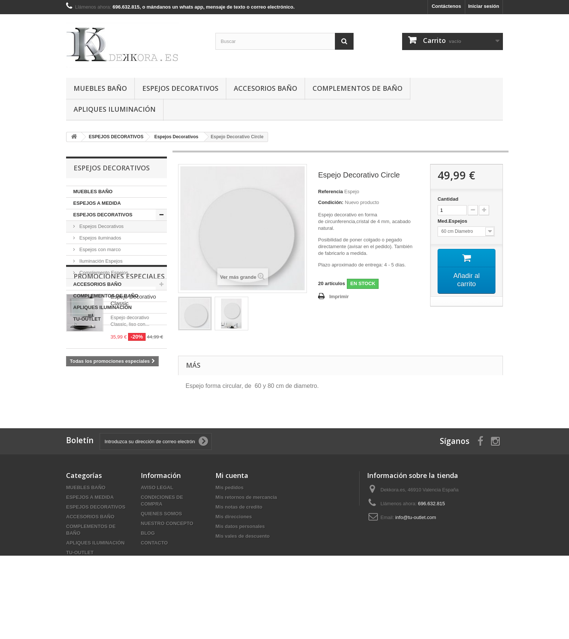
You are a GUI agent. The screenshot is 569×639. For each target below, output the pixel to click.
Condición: (330, 202)
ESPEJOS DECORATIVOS (180, 88)
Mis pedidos (229, 527)
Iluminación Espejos (100, 261)
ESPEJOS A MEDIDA (97, 203)
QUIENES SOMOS (161, 553)
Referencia (330, 191)
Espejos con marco (99, 249)
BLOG (148, 572)
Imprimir (339, 296)
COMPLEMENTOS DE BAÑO (357, 88)
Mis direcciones (233, 556)
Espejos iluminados (99, 238)
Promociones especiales (119, 347)
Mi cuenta (231, 514)
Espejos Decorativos (101, 226)
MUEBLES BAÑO (100, 88)
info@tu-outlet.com (415, 556)
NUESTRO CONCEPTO (167, 562)
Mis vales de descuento (242, 575)
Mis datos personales (240, 565)
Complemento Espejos (103, 272)
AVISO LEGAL (157, 527)
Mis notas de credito (238, 546)
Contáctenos (446, 6)
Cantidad (448, 199)
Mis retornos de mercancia (246, 536)
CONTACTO (154, 582)
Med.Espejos (453, 221)
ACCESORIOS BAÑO (265, 88)
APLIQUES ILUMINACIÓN (115, 109)
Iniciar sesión (483, 6)
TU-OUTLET (87, 319)
